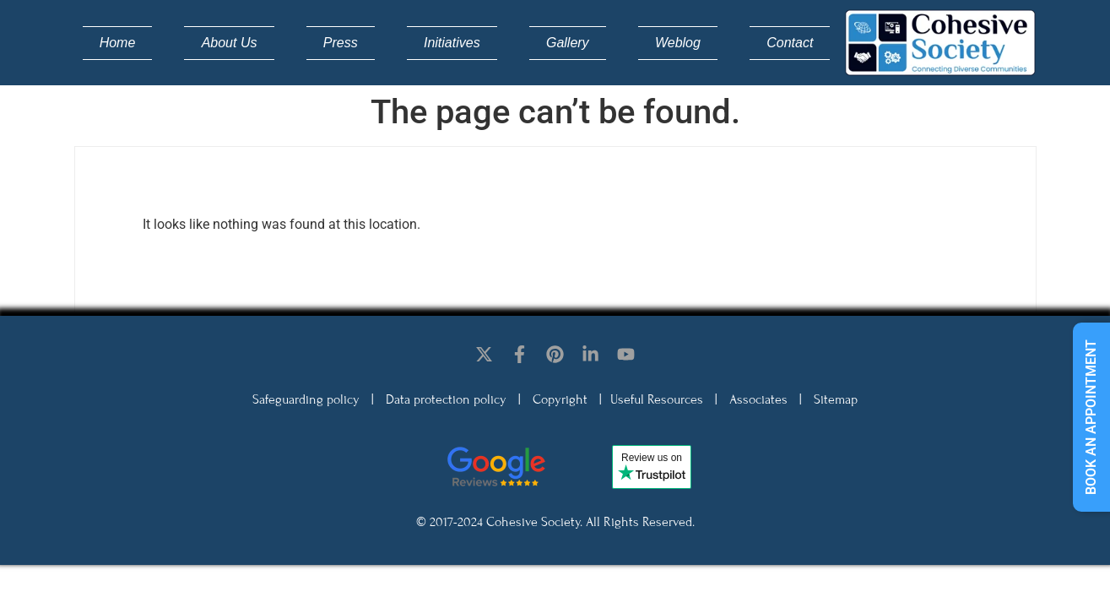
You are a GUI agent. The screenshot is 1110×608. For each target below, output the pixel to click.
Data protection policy (446, 399)
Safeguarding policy (306, 399)
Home (118, 42)
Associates (758, 399)
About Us (229, 42)
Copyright (560, 399)
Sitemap (836, 399)
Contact (789, 42)
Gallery (567, 42)
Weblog (678, 42)
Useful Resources (656, 399)
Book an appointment (1091, 417)
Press (340, 42)
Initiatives (452, 42)
